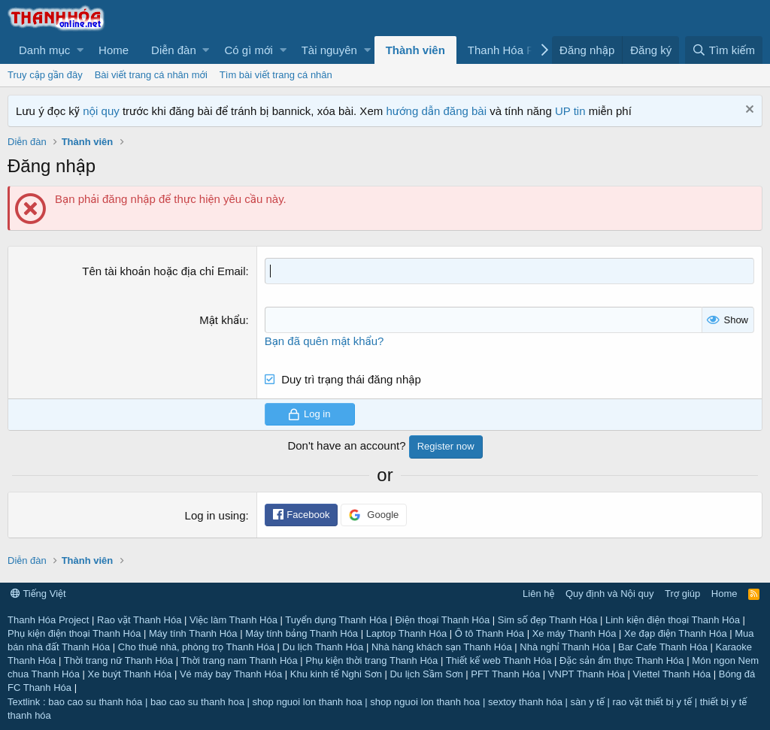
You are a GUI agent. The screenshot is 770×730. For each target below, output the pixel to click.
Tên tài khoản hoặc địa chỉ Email (163, 271)
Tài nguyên (329, 50)
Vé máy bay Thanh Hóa (231, 674)
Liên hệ (538, 593)
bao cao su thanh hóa (95, 701)
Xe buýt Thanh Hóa (130, 674)
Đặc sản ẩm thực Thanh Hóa (621, 660)
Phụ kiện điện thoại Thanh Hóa (74, 633)
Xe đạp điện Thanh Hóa (675, 633)
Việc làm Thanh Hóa (233, 619)
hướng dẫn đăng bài (436, 111)
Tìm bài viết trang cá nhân (276, 74)
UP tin (572, 111)
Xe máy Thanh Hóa (574, 633)
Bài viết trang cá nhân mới (151, 74)
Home (114, 50)
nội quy (101, 111)
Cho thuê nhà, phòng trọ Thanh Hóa (196, 647)
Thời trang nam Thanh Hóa (238, 660)
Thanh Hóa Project (48, 619)
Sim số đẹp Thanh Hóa (548, 619)
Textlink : (27, 701)
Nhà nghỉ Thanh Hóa (565, 647)
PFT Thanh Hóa (505, 674)
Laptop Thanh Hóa (406, 633)
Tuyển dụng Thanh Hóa (336, 619)
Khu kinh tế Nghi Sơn (336, 674)
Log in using (215, 515)
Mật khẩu (222, 320)
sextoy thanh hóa (525, 701)
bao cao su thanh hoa (197, 701)
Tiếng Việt (38, 593)
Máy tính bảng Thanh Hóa (301, 633)
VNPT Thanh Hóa (586, 674)
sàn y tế (588, 701)
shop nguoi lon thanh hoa (307, 701)
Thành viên (415, 50)
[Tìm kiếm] (723, 50)
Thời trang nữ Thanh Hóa (118, 660)
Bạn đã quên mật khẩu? (324, 341)
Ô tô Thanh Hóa (489, 633)
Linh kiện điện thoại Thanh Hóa (672, 619)
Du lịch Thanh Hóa (323, 647)
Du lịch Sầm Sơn (426, 674)
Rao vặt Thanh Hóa (139, 619)
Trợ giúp (682, 593)
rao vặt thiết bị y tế (652, 701)
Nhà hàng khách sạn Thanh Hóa (441, 647)
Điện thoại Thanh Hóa (442, 619)
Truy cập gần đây (45, 74)
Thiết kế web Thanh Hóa (499, 660)
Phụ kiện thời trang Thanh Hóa (371, 660)
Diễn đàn (173, 50)
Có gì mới (248, 50)
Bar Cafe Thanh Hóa (663, 647)
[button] (47, 50)
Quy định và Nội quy (609, 593)
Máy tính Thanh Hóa (193, 633)
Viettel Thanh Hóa (672, 674)
